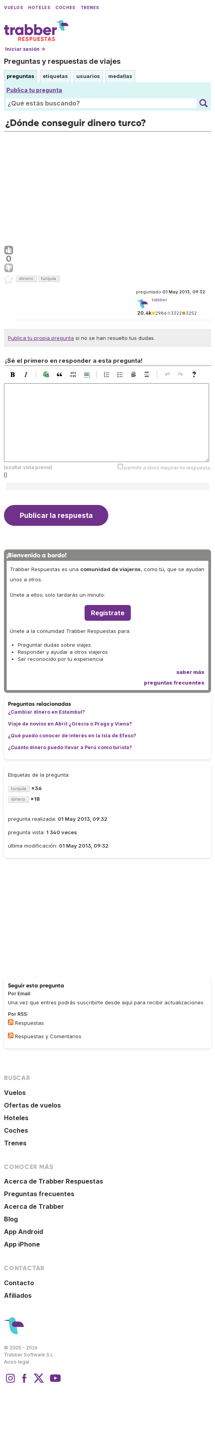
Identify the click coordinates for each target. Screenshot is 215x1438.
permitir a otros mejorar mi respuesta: (167, 468)
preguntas (20, 76)
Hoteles (39, 7)
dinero (26, 278)
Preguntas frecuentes (39, 1194)
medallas (120, 76)
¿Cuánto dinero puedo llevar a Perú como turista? (70, 747)
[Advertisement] (107, 187)
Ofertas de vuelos (32, 1105)
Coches (65, 7)
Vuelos (13, 7)
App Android (23, 1232)
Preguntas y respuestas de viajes (62, 61)
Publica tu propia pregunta (41, 338)
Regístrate (107, 613)
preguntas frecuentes (174, 682)
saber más (190, 672)
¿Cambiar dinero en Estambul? (46, 712)
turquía (48, 278)
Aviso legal (16, 1362)
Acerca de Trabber (34, 1206)
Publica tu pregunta (34, 90)
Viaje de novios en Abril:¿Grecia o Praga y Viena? (70, 724)
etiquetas (55, 76)
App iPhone (22, 1244)
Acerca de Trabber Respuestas (53, 1181)
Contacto (19, 1283)
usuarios (88, 76)
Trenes (90, 7)
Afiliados (18, 1295)
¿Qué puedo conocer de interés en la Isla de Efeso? (72, 735)
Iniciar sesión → (25, 49)
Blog (11, 1219)
